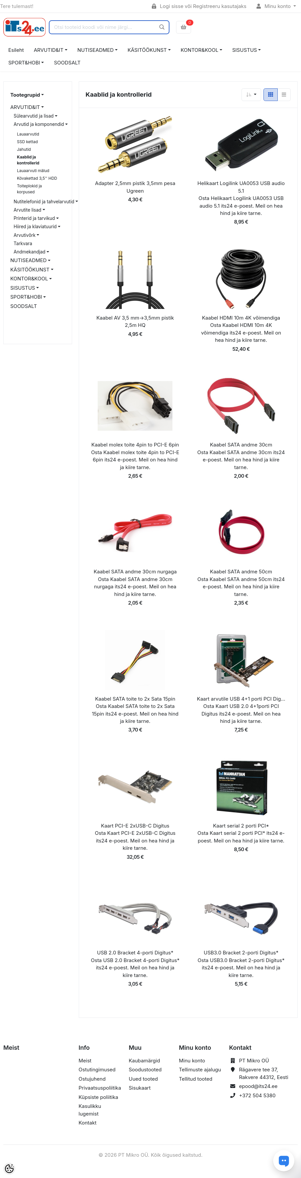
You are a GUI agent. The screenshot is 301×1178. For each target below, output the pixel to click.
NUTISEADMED (95, 50)
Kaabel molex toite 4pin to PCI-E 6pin (135, 445)
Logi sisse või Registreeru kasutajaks (199, 6)
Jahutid (24, 149)
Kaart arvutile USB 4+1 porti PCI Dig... (241, 699)
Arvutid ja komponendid (39, 124)
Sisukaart (140, 1088)
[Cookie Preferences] (9, 1169)
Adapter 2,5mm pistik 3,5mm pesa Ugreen (135, 187)
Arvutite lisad (27, 210)
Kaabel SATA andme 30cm (241, 445)
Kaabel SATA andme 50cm (241, 571)
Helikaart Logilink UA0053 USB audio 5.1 (241, 187)
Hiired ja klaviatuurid (35, 226)
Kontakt (88, 1123)
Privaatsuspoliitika (100, 1088)
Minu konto (274, 6)
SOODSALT (67, 62)
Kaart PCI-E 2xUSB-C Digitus (135, 826)
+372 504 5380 (257, 1095)
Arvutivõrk (25, 235)
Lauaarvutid (28, 134)
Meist (85, 1060)
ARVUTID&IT (48, 50)
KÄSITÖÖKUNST (147, 50)
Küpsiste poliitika (98, 1097)
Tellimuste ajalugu (200, 1069)
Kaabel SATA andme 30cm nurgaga (135, 571)
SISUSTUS (244, 50)
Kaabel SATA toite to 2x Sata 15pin (135, 699)
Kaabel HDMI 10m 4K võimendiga (241, 318)
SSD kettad (27, 141)
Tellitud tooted (196, 1079)
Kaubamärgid (144, 1060)
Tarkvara (23, 243)
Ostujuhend (92, 1079)
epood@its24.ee (258, 1086)
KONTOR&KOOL (199, 50)
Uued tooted (143, 1079)
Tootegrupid (25, 95)
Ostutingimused (97, 1069)
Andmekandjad (30, 251)
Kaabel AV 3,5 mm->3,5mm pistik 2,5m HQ (135, 322)
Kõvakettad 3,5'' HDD (37, 178)
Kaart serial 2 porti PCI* (241, 826)
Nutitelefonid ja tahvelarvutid (44, 201)
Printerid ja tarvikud (34, 218)
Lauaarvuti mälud (33, 170)
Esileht (16, 50)
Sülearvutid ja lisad (33, 116)
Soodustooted (145, 1069)
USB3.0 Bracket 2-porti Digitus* (241, 952)
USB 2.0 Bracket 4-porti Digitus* (135, 952)
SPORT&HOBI (24, 62)
